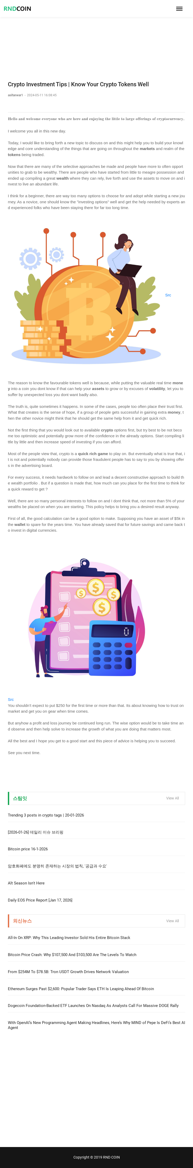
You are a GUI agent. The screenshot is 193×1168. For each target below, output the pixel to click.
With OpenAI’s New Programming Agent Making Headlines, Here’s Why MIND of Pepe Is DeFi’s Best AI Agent (96, 1025)
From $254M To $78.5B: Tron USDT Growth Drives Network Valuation (68, 971)
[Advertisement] (96, 36)
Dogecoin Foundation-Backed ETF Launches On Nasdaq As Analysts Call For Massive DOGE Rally (93, 1005)
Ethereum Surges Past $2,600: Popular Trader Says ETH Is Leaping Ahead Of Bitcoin (81, 988)
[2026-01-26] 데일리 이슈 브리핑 (35, 832)
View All (172, 798)
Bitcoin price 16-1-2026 (28, 849)
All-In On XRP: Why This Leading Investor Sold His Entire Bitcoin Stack (69, 937)
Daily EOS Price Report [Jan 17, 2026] (40, 900)
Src (168, 295)
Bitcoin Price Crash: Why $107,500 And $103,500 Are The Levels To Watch (72, 954)
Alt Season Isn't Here (26, 883)
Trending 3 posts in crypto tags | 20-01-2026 (46, 815)
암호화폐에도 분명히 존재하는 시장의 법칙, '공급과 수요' (57, 866)
